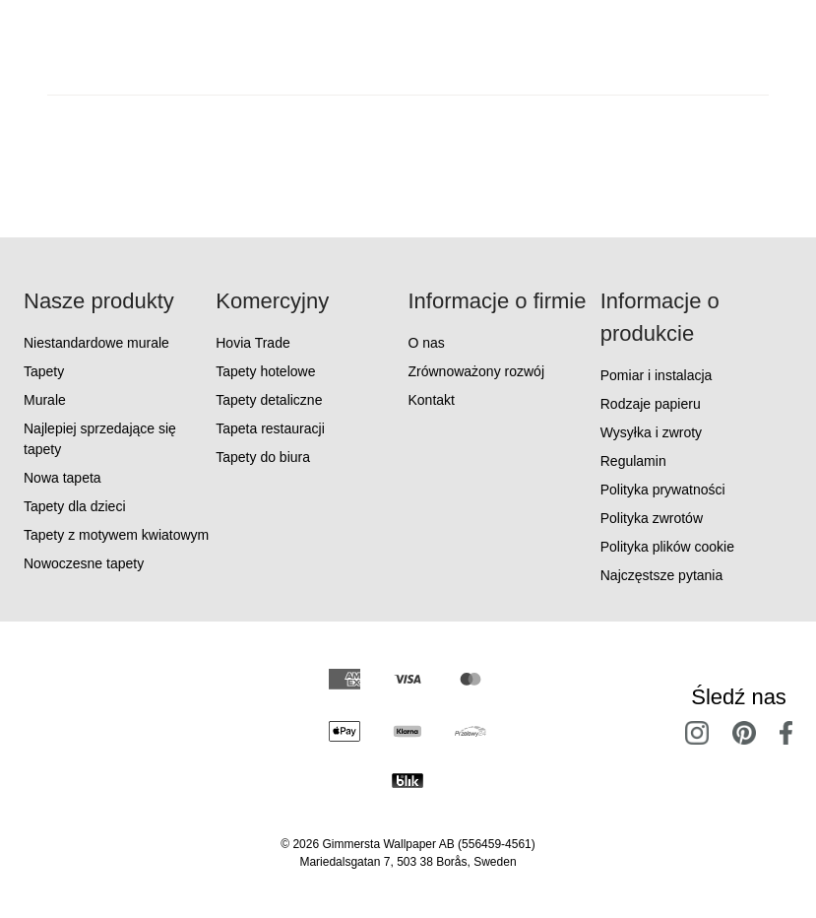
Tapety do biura (263, 457)
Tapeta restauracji (270, 428)
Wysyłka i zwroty (651, 432)
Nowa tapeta (62, 478)
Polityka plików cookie (667, 547)
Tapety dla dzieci (75, 506)
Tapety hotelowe (265, 371)
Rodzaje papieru (650, 404)
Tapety (44, 371)
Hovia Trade (252, 343)
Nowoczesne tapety (84, 563)
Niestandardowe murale (96, 343)
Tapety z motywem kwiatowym (116, 535)
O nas (426, 343)
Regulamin (633, 461)
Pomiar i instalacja (656, 375)
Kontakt (431, 400)
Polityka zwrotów (651, 518)
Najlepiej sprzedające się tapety (100, 439)
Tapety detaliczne (269, 400)
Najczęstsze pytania (661, 575)
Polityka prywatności (662, 489)
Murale (45, 400)
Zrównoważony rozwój (476, 371)
